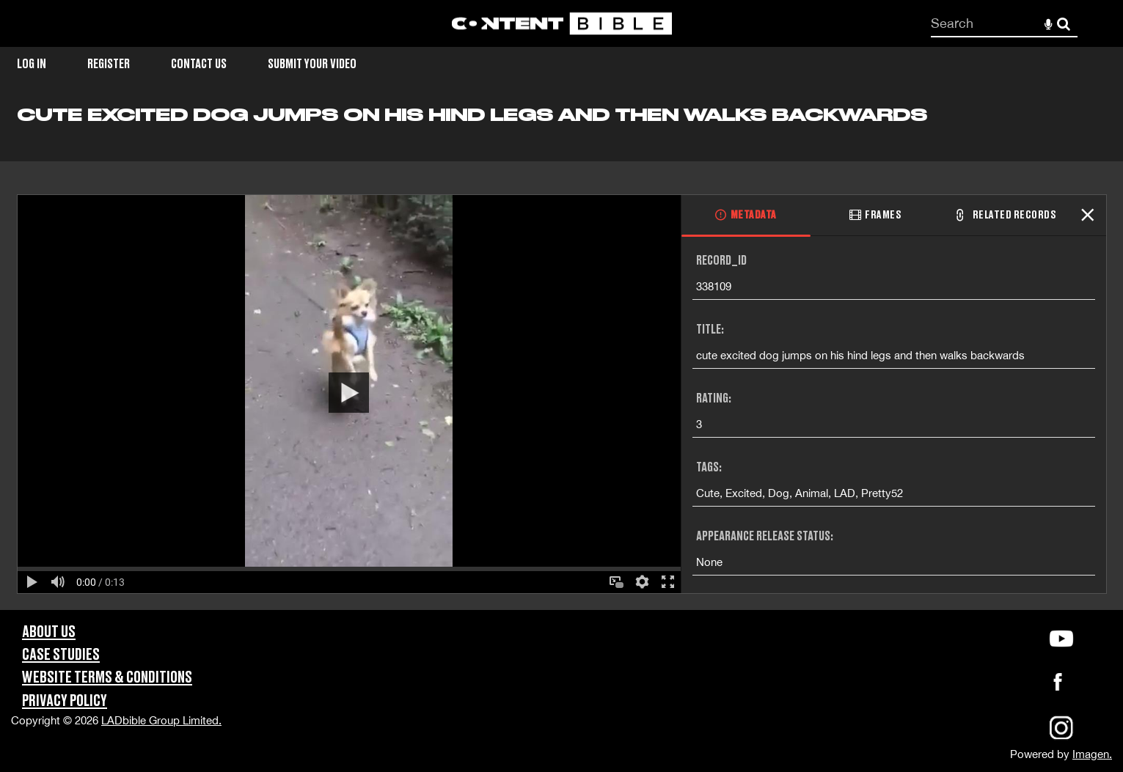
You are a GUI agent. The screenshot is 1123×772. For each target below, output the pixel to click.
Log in (31, 64)
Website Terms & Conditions (107, 677)
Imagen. (1092, 754)
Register (108, 64)
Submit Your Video (312, 64)
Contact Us (199, 64)
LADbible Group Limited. (161, 720)
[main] (561, 357)
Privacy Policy (64, 701)
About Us (49, 632)
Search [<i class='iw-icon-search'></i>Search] (1063, 22)
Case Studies (61, 655)
